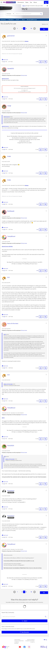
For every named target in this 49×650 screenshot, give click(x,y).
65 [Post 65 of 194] (4, 204)
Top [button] (46, 639)
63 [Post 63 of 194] (4, 149)
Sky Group (16, 643)
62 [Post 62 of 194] (4, 98)
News (26, 2)
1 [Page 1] (17, 28)
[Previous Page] (14, 28)
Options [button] (44, 24)
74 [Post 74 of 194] (4, 537)
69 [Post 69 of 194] (4, 367)
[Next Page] (34, 28)
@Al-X (5, 334)
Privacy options (17, 639)
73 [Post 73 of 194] (4, 508)
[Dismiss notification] (47, 6)
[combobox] (27, 13)
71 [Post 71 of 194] (4, 438)
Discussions (21, 2)
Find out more (24, 75)
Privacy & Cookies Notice (19, 640)
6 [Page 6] (26, 28)
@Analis (11, 246)
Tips (31, 2)
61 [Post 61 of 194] (4, 61)
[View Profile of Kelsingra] (26, 41)
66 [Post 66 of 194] (4, 229)
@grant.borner (5, 78)
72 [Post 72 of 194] (4, 483)
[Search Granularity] (10, 13)
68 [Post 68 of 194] (4, 316)
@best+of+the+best (8, 384)
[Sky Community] (9, 2)
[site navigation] (1, 2)
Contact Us (32, 642)
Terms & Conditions (31, 639)
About (35, 2)
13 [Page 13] (31, 28)
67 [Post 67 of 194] (4, 270)
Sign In (46, 2)
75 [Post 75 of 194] (4, 586)
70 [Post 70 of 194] (4, 400)
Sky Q (24, 9)
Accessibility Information (30, 640)
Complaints (16, 642)
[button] (46, 35)
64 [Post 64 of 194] (4, 173)
